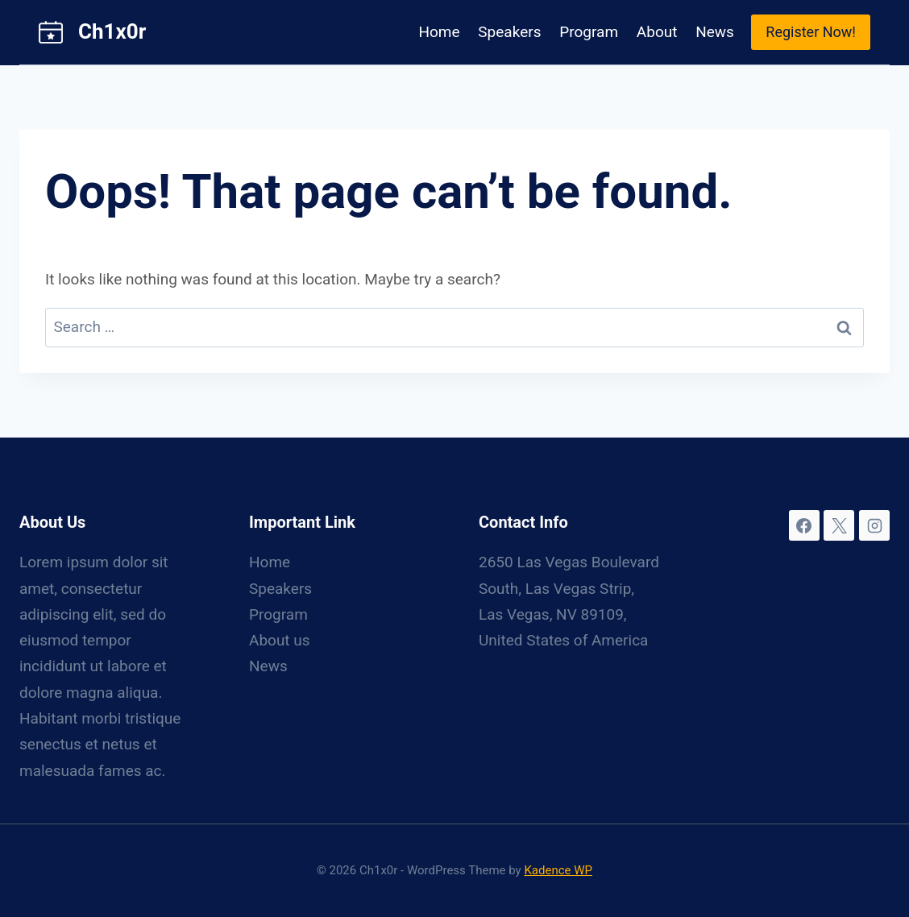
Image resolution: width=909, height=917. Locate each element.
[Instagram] (874, 525)
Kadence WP (558, 870)
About (657, 32)
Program (588, 32)
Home (438, 32)
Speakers (509, 32)
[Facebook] (804, 525)
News (714, 32)
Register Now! (811, 31)
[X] (839, 525)
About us (279, 640)
